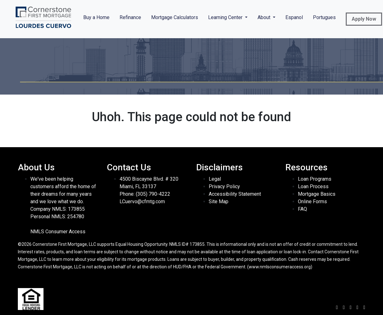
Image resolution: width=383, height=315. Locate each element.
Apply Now (364, 19)
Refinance (130, 17)
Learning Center (226, 17)
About (265, 17)
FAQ (302, 209)
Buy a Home (96, 17)
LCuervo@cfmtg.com (142, 201)
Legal (215, 179)
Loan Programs (314, 179)
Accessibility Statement (235, 194)
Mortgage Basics (316, 194)
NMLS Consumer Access (57, 232)
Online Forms (312, 201)
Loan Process (313, 186)
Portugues (324, 17)
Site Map (218, 201)
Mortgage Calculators (174, 17)
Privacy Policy (224, 186)
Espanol (294, 17)
